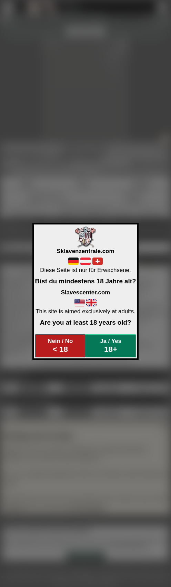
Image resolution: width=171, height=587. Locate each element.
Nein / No (60, 346)
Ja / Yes (110, 346)
